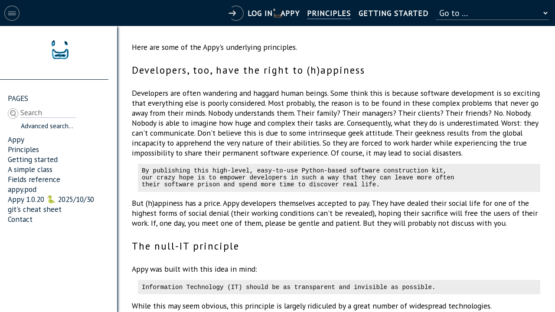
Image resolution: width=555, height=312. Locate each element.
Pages (18, 98)
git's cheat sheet (35, 209)
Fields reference (34, 179)
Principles (23, 149)
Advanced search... (47, 125)
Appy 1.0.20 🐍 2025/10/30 (51, 199)
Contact (20, 219)
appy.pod (22, 189)
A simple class (30, 169)
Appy (16, 139)
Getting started (33, 159)
